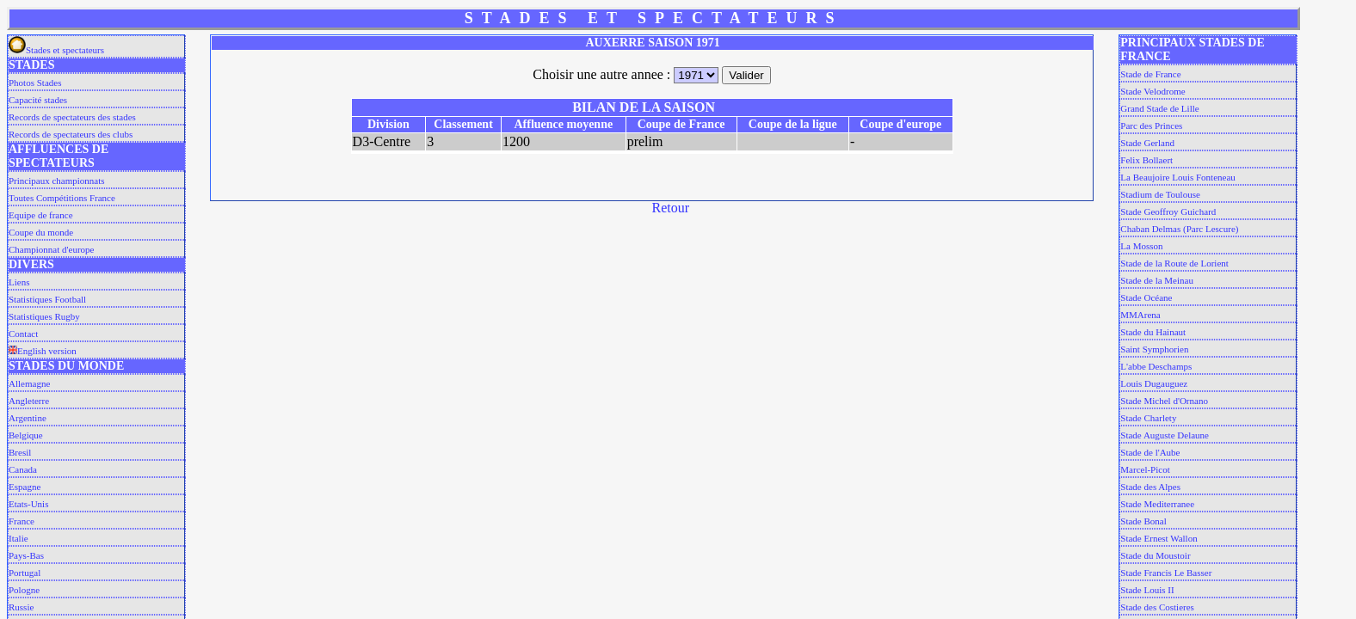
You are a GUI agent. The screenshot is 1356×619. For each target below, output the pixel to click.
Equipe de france (41, 215)
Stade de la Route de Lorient (1174, 263)
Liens (19, 282)
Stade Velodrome (1152, 91)
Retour (671, 207)
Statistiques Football (47, 299)
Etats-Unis (28, 504)
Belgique (26, 435)
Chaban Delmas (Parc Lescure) (1179, 229)
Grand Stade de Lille (1159, 108)
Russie (21, 607)
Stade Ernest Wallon (1158, 538)
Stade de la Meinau (1156, 280)
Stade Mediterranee (1157, 504)
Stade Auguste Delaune (1164, 435)
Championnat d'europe (51, 249)
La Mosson (1141, 246)
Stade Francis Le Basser (1165, 572)
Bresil (20, 452)
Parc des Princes (1151, 125)
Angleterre (29, 400)
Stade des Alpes (1150, 486)
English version (43, 351)
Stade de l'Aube (1150, 452)
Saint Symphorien (1154, 349)
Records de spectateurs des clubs (71, 134)
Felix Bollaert (1146, 160)
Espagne (24, 486)
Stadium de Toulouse (1160, 194)
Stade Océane (1146, 297)
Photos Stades (35, 82)
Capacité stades (38, 100)
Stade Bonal (1143, 521)
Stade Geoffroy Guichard (1168, 211)
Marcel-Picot (1144, 469)
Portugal (24, 572)
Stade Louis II (1147, 590)
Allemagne (29, 383)
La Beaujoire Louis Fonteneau (1178, 177)
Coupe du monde (41, 232)
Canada (23, 469)
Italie (18, 538)
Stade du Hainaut (1153, 332)
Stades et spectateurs (56, 50)
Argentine (27, 418)
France (21, 521)
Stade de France (1150, 74)
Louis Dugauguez (1153, 383)
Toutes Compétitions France (62, 198)
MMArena (1140, 315)
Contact (23, 333)
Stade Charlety (1148, 418)
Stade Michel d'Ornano (1164, 400)
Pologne (24, 590)
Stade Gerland (1147, 143)
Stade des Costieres (1157, 607)
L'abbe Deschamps (1156, 366)
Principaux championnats (57, 180)
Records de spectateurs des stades (72, 117)
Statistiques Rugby (44, 316)
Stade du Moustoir (1155, 555)
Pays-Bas (26, 555)
